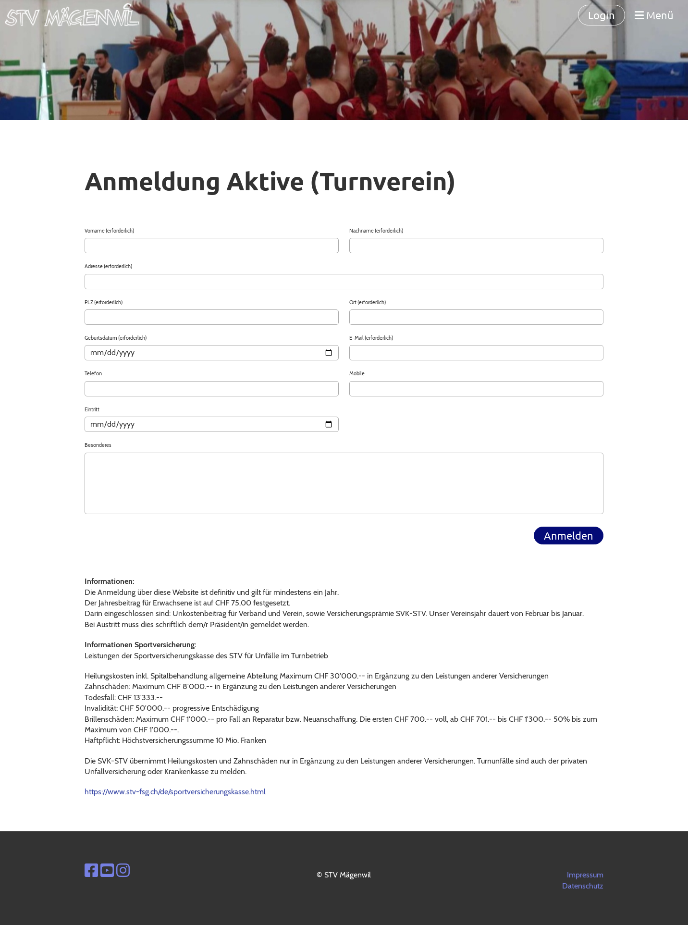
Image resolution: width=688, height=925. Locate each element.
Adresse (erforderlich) (108, 266)
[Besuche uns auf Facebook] (91, 870)
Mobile (357, 373)
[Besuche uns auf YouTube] (107, 870)
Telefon (93, 373)
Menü (654, 15)
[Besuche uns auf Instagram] (123, 870)
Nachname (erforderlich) (376, 230)
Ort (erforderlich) (367, 302)
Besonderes (98, 445)
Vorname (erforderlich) (109, 230)
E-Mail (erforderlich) (371, 337)
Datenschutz (582, 885)
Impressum (585, 874)
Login (601, 15)
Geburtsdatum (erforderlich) (116, 337)
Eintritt (92, 409)
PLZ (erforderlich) (104, 302)
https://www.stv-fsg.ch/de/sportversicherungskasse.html (175, 791)
